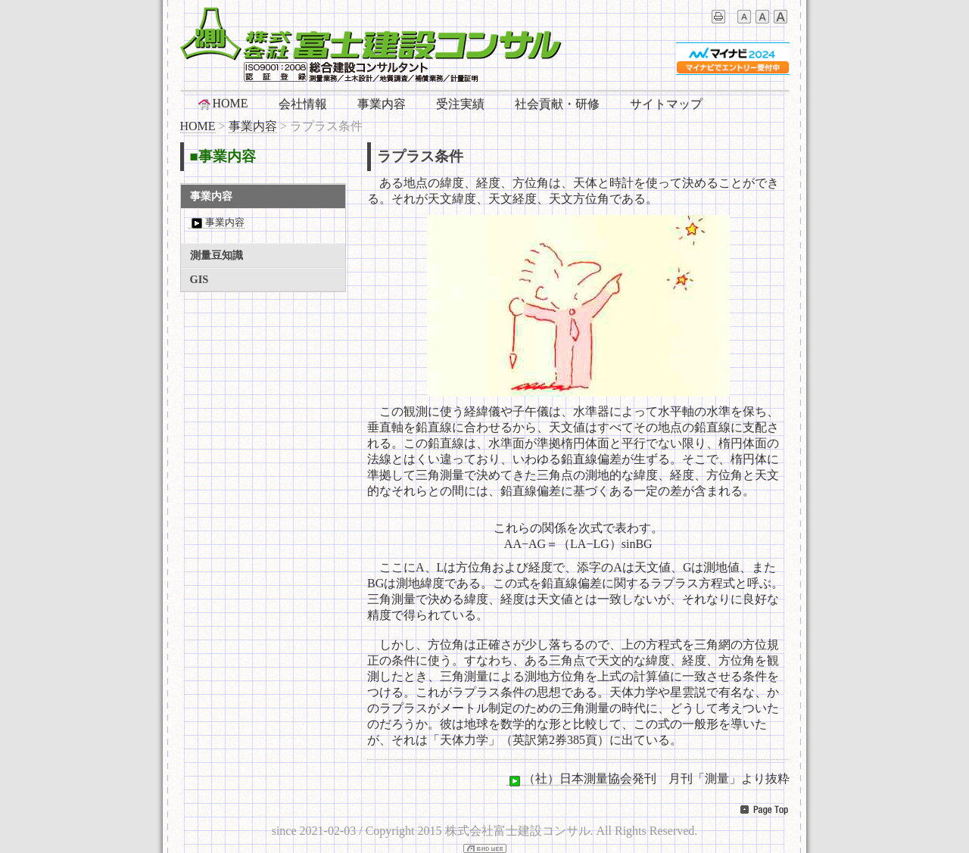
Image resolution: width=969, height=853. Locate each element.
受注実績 (460, 104)
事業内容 (381, 104)
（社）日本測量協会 (569, 779)
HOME (222, 104)
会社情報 (303, 104)
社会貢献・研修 (557, 104)
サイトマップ (666, 104)
